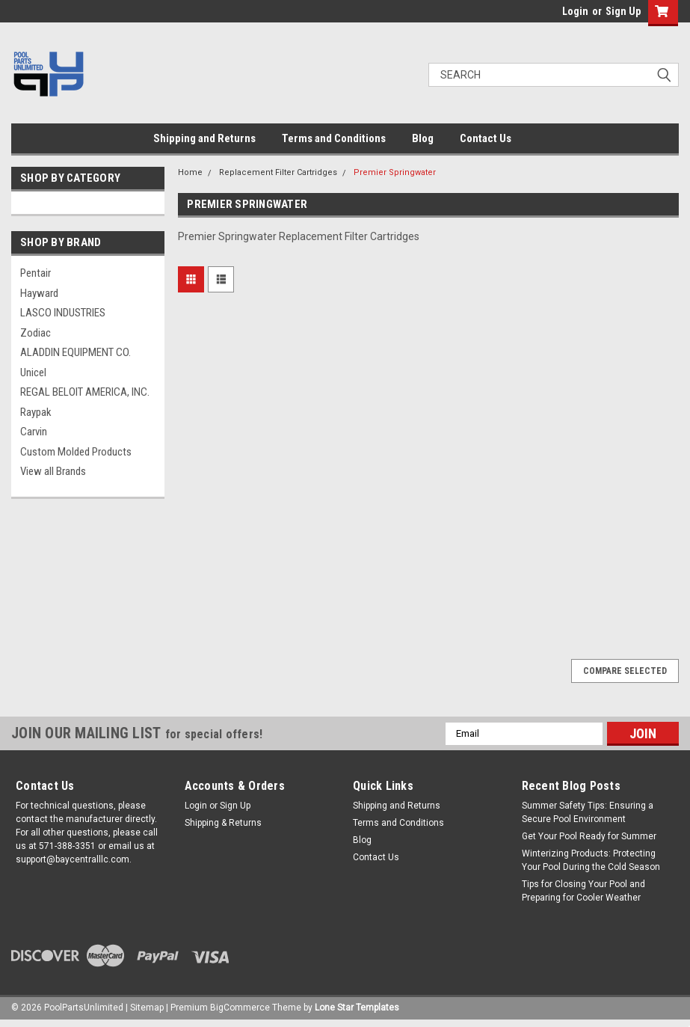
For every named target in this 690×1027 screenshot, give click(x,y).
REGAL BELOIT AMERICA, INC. (85, 392)
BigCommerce (240, 1007)
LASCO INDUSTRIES (62, 312)
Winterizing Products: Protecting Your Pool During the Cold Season (591, 860)
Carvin (33, 431)
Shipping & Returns (223, 823)
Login (575, 11)
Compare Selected (625, 671)
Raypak (36, 412)
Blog (423, 138)
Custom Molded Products (76, 452)
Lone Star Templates (357, 1007)
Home (190, 172)
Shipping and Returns (204, 138)
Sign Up (623, 11)
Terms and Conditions (334, 138)
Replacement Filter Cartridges (278, 172)
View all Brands (53, 471)
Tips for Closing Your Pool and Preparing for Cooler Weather (583, 891)
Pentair (35, 273)
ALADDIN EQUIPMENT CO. (75, 352)
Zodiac (35, 333)
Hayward (39, 293)
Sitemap (147, 1007)
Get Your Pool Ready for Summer (589, 836)
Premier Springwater (395, 172)
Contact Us (485, 138)
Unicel (33, 372)
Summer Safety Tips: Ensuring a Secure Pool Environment (587, 812)
